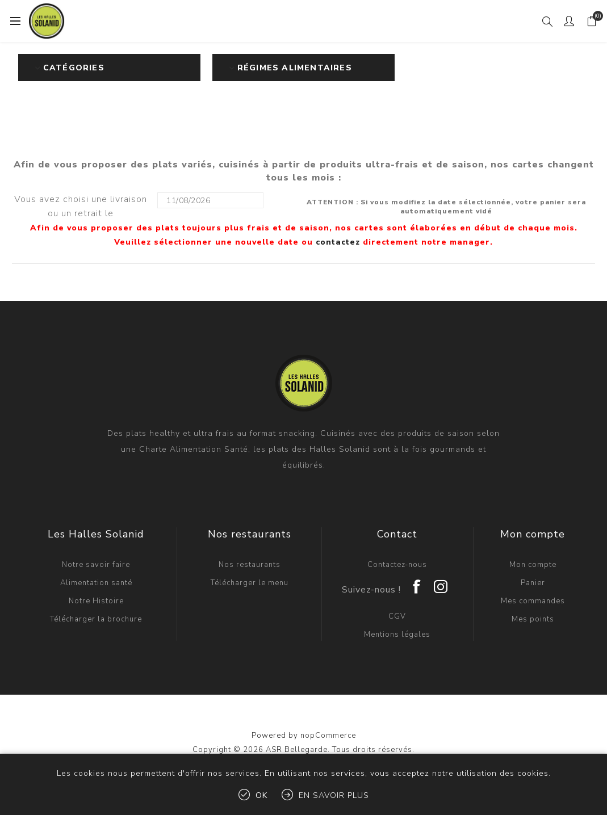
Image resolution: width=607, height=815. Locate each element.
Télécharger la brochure (96, 619)
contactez (338, 242)
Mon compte (532, 565)
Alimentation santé (96, 583)
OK (261, 795)
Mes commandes (533, 601)
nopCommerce (328, 735)
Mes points (533, 619)
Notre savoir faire (96, 565)
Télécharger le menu (249, 583)
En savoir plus (334, 795)
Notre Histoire (96, 601)
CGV (397, 616)
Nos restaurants (250, 565)
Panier (533, 583)
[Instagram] (441, 583)
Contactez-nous (397, 565)
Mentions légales (397, 634)
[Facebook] (417, 583)
